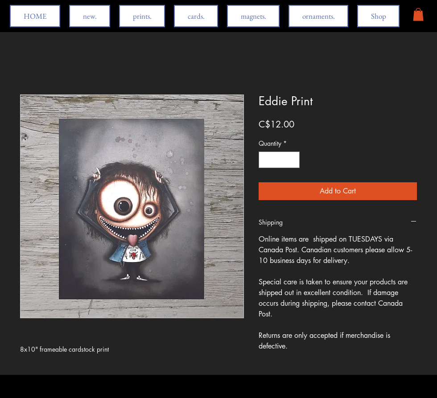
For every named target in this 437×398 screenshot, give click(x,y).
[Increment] (292, 160)
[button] (418, 14)
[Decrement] (265, 160)
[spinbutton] (279, 160)
